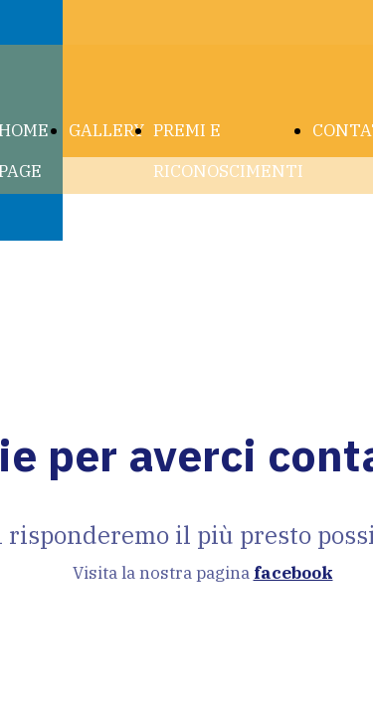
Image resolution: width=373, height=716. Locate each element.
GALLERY (106, 130)
